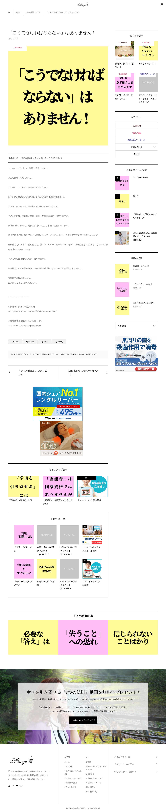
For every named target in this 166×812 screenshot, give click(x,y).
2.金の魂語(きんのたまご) (73, 772)
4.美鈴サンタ (136, 147)
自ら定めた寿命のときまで (87, 354)
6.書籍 (88, 762)
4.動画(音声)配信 (70, 783)
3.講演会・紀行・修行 (72, 778)
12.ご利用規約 (91, 792)
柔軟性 (44, 354)
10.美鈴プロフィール (94, 783)
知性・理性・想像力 (68, 354)
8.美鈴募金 (90, 774)
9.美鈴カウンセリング (94, 778)
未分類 (25, 354)
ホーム (67, 762)
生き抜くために (53, 354)
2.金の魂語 (18, 354)
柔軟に (38, 354)
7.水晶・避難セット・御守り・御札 (96, 768)
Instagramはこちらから (83, 720)
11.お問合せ (90, 787)
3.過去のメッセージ (136, 140)
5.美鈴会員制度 (70, 787)
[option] (33, 637)
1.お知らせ (136, 125)
